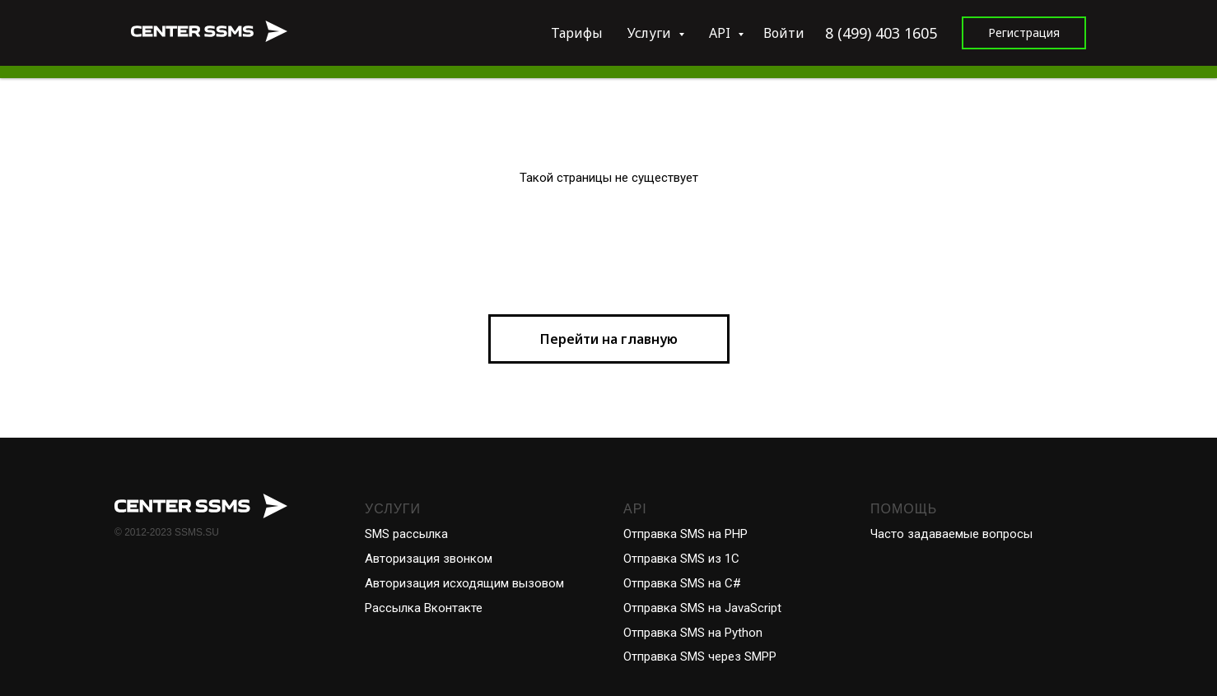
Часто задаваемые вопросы (951, 534)
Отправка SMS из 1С (681, 558)
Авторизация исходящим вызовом (464, 583)
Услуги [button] (650, 33)
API (721, 33)
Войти (783, 33)
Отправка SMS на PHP (685, 534)
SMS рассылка (406, 534)
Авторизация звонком (428, 558)
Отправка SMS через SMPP (699, 656)
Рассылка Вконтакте (424, 608)
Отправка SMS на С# (682, 583)
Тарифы (577, 33)
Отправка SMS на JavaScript (702, 608)
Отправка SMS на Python (692, 632)
